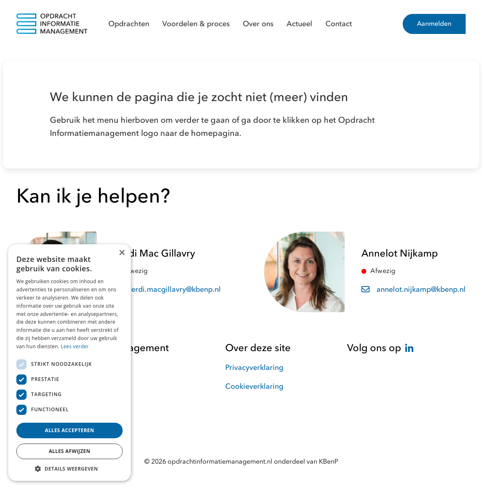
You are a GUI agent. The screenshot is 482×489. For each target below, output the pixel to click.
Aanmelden (434, 23)
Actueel (299, 24)
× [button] (122, 253)
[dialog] (69, 362)
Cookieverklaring (254, 386)
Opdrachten (128, 24)
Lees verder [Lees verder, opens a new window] (75, 346)
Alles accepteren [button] (69, 430)
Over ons (258, 24)
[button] (69, 468)
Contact (338, 24)
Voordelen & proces (196, 24)
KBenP (328, 461)
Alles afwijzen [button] (69, 451)
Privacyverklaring (254, 368)
